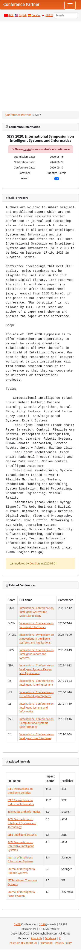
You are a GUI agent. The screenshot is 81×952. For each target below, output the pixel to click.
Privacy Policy (63, 943)
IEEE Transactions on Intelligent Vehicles (20, 791)
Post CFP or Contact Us (23, 943)
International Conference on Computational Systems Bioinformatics (36, 723)
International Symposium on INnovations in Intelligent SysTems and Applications (36, 638)
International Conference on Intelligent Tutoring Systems (36, 683)
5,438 (17, 924)
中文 (11, 15)
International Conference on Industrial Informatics (36, 625)
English (23, 15)
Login (27, 149)
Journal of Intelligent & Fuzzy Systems (21, 894)
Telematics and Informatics (24, 812)
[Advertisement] (40, 64)
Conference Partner (18, 115)
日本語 (49, 15)
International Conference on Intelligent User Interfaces (36, 736)
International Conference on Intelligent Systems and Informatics (36, 707)
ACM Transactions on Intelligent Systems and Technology (22, 823)
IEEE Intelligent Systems (22, 834)
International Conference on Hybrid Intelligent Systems (36, 694)
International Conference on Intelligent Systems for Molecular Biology (36, 612)
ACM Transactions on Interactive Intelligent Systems (21, 846)
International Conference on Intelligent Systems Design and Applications (36, 669)
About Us (36, 938)
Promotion (46, 943)
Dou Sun (34, 563)
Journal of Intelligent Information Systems (20, 859)
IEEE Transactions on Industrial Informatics (21, 802)
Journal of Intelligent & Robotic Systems (21, 871)
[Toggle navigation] (70, 5)
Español (36, 15)
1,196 (42, 924)
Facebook (50, 938)
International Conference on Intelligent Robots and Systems (36, 654)
